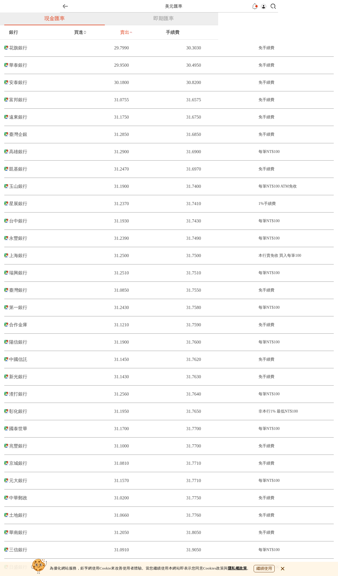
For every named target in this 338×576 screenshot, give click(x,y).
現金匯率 (54, 18)
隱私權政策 (237, 568)
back (65, 6)
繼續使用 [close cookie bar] (264, 568)
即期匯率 (163, 18)
